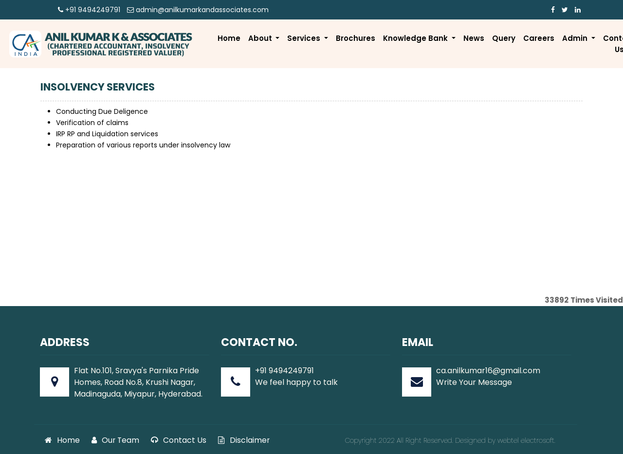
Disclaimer (244, 440)
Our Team (115, 440)
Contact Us (178, 440)
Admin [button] (575, 38)
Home (229, 38)
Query (503, 38)
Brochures (355, 38)
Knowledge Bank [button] (416, 38)
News (473, 38)
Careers (538, 38)
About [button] (261, 38)
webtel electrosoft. (526, 440)
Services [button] (304, 38)
